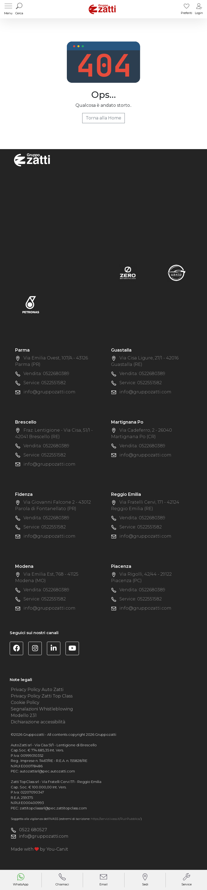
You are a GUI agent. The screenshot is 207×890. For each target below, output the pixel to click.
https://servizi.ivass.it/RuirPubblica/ (116, 819)
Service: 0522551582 (44, 382)
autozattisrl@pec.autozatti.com (47, 771)
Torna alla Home (103, 118)
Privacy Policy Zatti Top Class (42, 696)
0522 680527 (33, 829)
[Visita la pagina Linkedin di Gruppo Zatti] (55, 649)
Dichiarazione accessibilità (38, 721)
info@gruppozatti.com (49, 391)
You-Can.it (57, 849)
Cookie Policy (25, 702)
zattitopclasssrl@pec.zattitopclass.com (53, 808)
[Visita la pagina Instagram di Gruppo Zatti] (37, 649)
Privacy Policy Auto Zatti (37, 689)
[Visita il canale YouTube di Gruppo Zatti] (74, 649)
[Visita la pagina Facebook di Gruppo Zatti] (18, 649)
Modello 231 (24, 715)
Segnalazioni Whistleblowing (42, 709)
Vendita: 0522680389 (46, 373)
